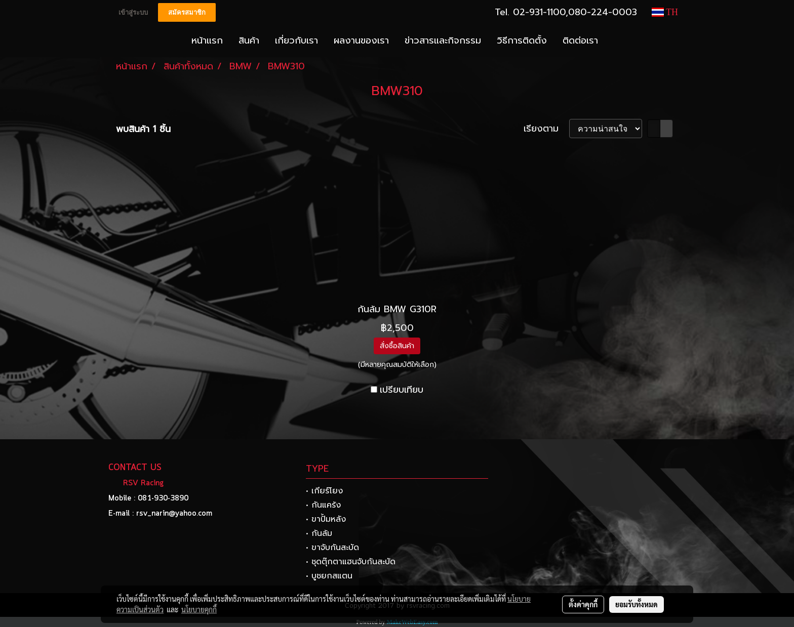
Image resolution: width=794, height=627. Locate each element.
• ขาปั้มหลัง (326, 519)
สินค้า (249, 40)
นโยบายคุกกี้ (199, 609)
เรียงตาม (546, 129)
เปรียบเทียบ (401, 390)
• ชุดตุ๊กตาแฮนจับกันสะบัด (350, 562)
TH (665, 12)
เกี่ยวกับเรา (296, 40)
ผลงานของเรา (361, 40)
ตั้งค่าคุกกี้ (583, 604)
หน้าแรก (207, 40)
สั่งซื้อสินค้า (397, 346)
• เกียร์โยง (324, 491)
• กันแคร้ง (323, 505)
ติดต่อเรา (580, 40)
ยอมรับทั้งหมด (636, 604)
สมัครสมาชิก (187, 12)
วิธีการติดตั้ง (522, 40)
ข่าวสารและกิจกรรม (443, 40)
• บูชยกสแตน (329, 576)
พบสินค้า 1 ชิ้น (143, 129)
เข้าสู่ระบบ (133, 12)
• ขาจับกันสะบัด (332, 547)
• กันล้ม (319, 533)
